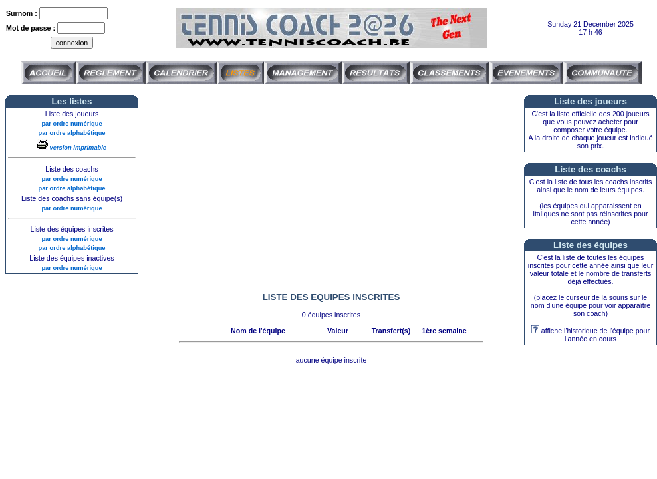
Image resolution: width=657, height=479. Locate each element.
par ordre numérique (71, 123)
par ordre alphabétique (71, 133)
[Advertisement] (331, 188)
